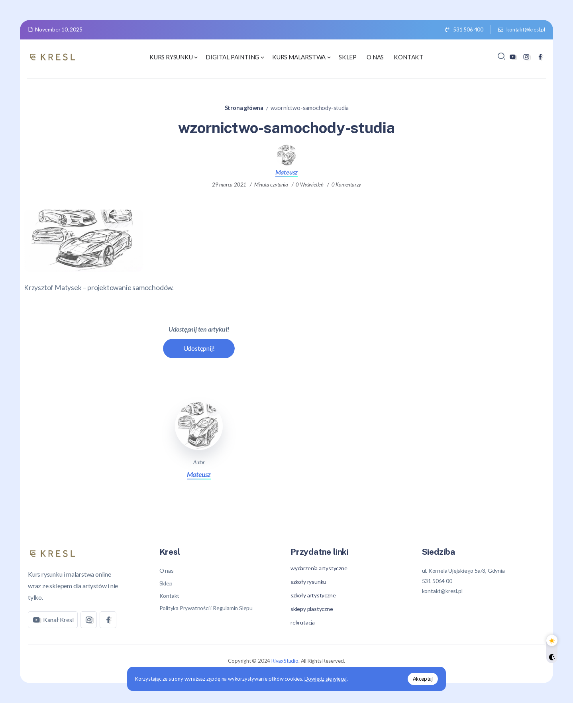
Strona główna (244, 107)
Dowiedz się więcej (325, 679)
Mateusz (286, 172)
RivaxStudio (284, 661)
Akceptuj (423, 679)
